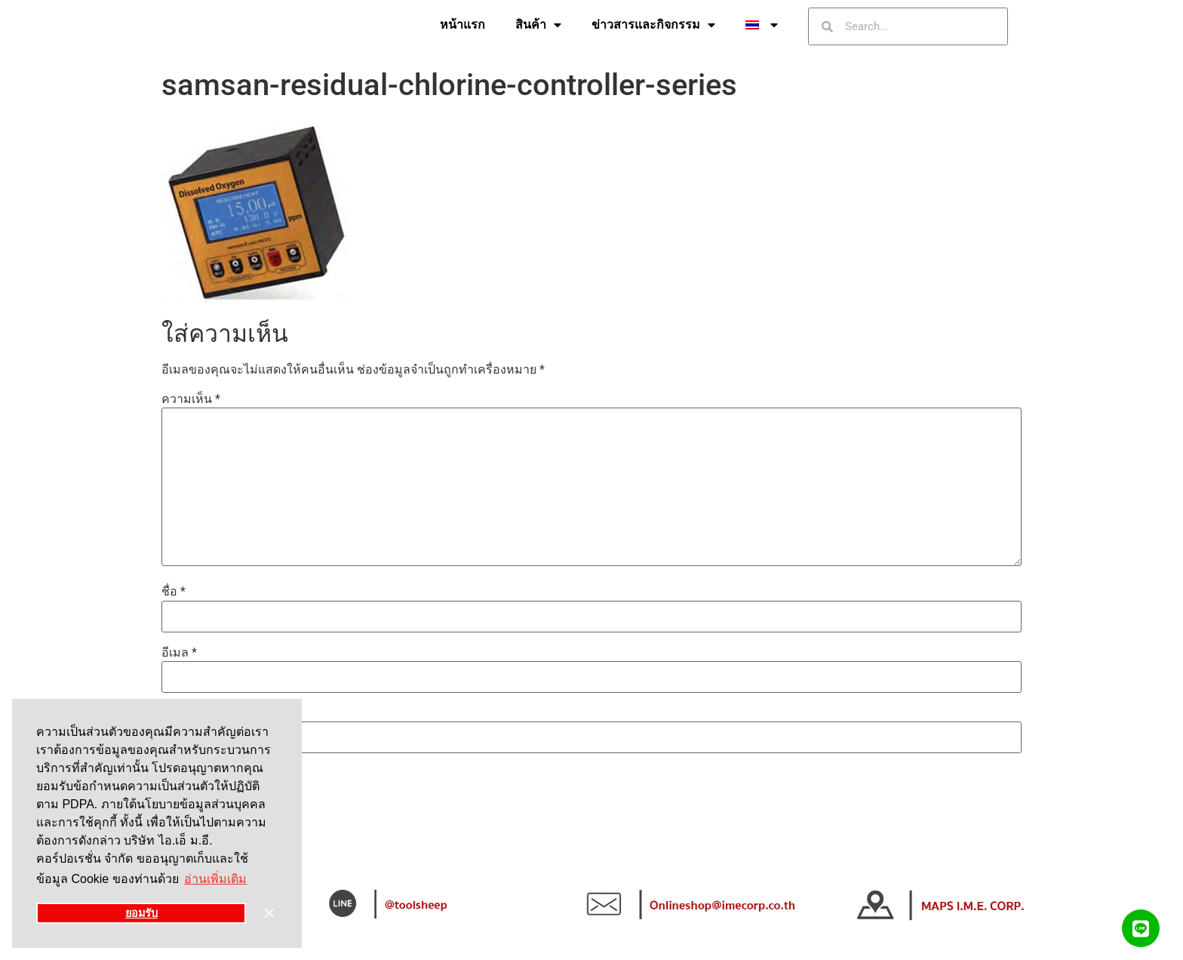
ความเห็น (190, 399)
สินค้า (538, 24)
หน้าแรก (462, 24)
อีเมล (179, 653)
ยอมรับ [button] (141, 913)
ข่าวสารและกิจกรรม (653, 24)
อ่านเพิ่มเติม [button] (215, 878)
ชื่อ (173, 592)
